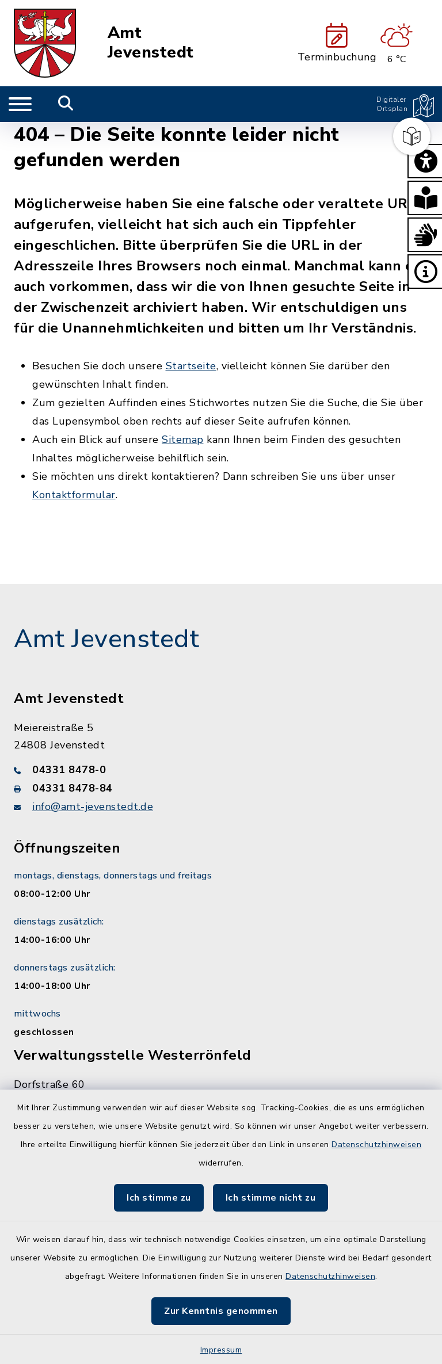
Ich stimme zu (159, 1197)
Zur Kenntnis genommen (221, 1311)
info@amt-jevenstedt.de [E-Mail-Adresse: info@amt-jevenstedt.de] (92, 806)
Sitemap (183, 439)
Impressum (221, 1349)
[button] (424, 161)
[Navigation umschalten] (20, 104)
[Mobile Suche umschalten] (65, 104)
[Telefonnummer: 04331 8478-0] (221, 770)
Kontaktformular (74, 495)
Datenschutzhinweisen (376, 1144)
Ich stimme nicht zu (271, 1197)
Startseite (191, 366)
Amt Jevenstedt (151, 43)
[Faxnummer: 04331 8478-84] (221, 788)
